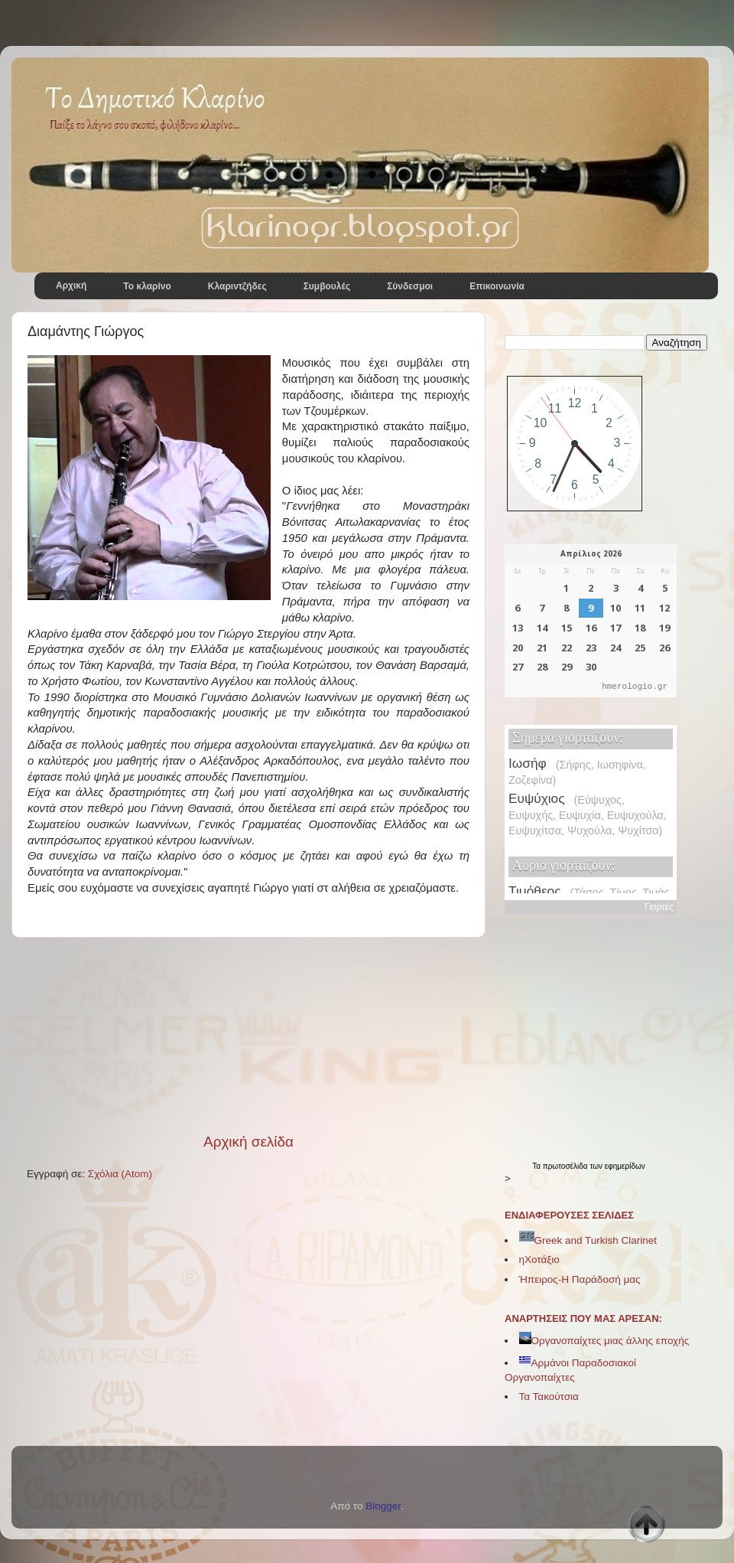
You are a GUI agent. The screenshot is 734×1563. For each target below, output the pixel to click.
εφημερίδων (625, 1166)
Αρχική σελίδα (248, 1142)
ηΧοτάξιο (539, 1259)
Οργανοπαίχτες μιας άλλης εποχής (604, 1340)
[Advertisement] (248, 1034)
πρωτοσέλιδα (566, 1166)
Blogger (383, 1506)
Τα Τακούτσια (549, 1396)
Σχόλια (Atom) (120, 1174)
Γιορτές (659, 907)
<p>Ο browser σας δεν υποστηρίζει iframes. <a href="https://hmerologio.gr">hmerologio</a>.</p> (591, 809)
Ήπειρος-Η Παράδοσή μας (580, 1279)
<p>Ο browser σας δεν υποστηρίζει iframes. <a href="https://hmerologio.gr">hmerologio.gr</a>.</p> (591, 620)
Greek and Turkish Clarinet (588, 1240)
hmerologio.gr (634, 687)
